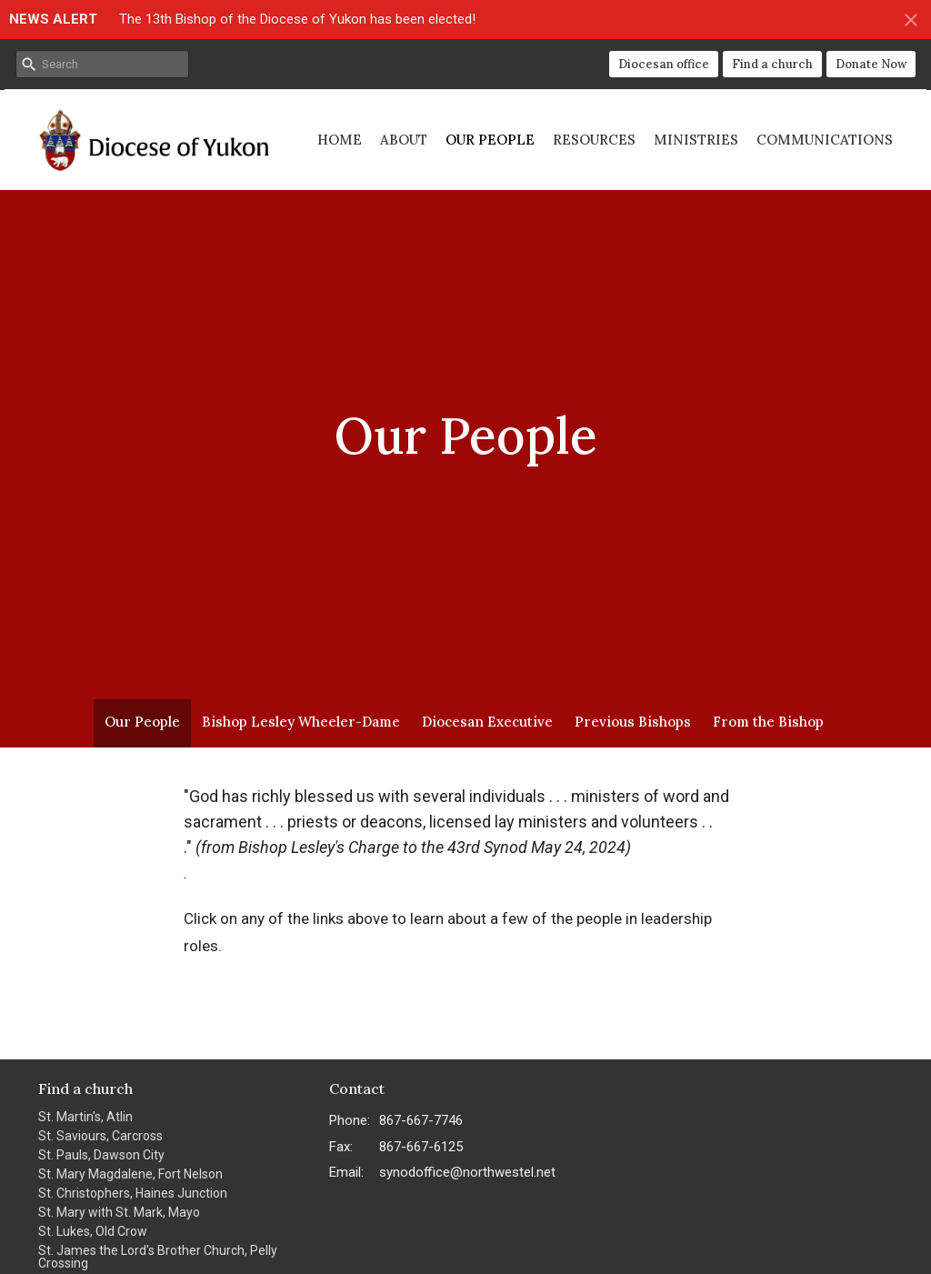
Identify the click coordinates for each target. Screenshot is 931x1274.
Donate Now (871, 64)
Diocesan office (663, 64)
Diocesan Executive (487, 721)
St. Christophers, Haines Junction (132, 1193)
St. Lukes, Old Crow (92, 1231)
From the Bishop (768, 721)
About (403, 139)
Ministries (696, 139)
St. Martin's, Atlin (85, 1116)
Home (339, 139)
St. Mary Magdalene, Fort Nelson (130, 1174)
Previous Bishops (633, 721)
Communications (824, 139)
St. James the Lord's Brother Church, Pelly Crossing (157, 1256)
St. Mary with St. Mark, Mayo (119, 1212)
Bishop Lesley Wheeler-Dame (301, 721)
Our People (490, 139)
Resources (594, 139)
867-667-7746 (421, 1120)
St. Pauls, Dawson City (101, 1155)
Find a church (772, 64)
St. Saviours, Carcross (100, 1136)
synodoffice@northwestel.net (467, 1172)
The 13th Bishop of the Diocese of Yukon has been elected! (297, 19)
